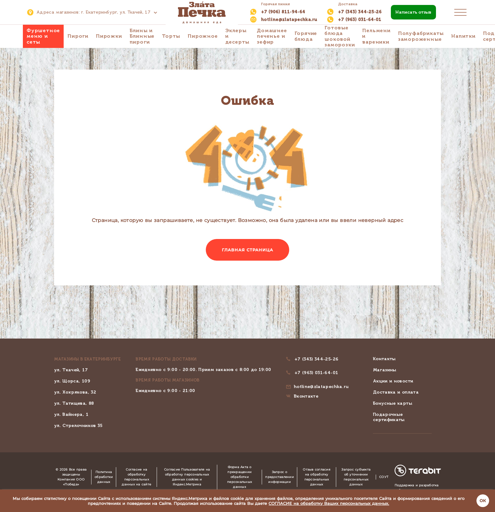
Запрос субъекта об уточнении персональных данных (355, 476)
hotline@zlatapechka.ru (321, 386)
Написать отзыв (413, 12)
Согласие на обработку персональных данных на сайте (136, 476)
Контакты (384, 358)
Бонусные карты (392, 403)
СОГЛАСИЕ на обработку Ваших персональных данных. (329, 503)
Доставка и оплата (396, 392)
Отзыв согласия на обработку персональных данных (316, 476)
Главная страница (247, 249)
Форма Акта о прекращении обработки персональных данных (239, 477)
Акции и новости (393, 381)
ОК (483, 500)
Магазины (384, 370)
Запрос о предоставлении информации (279, 477)
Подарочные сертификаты (389, 417)
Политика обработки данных (104, 477)
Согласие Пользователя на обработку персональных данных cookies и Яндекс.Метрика (187, 476)
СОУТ (383, 477)
